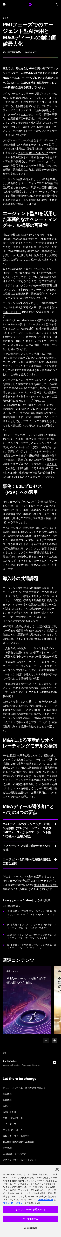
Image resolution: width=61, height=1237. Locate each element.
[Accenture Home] (30, 4)
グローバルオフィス (13, 1118)
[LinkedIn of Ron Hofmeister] (54, 1062)
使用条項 (7, 1147)
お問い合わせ (9, 1112)
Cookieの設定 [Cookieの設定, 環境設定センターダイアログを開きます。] (30, 1228)
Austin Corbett (23, 900)
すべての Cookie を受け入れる (30, 1209)
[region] (30, 1201)
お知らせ (7, 1106)
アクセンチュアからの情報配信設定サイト (24, 1088)
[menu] (4, 4)
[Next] (54, 1040)
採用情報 (7, 1094)
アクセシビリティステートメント (20, 1159)
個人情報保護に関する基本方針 (18, 1141)
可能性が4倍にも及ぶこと (33, 152)
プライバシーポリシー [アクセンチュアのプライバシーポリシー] (13, 1203)
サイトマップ (9, 1123)
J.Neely (7, 900)
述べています (18, 349)
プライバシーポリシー (14, 1129)
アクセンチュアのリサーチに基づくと (25, 93)
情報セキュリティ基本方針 (16, 1135)
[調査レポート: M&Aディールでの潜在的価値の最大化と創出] (27, 1000)
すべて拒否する (30, 1219)
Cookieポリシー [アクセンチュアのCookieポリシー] (45, 1199)
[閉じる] (57, 1169)
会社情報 (7, 1100)
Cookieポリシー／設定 (14, 1153)
